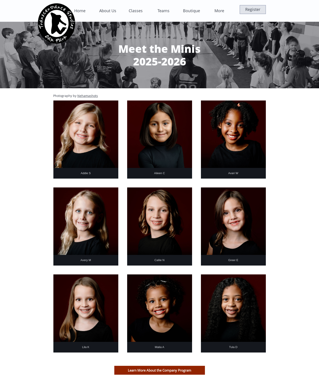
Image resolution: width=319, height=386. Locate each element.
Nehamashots (87, 96)
